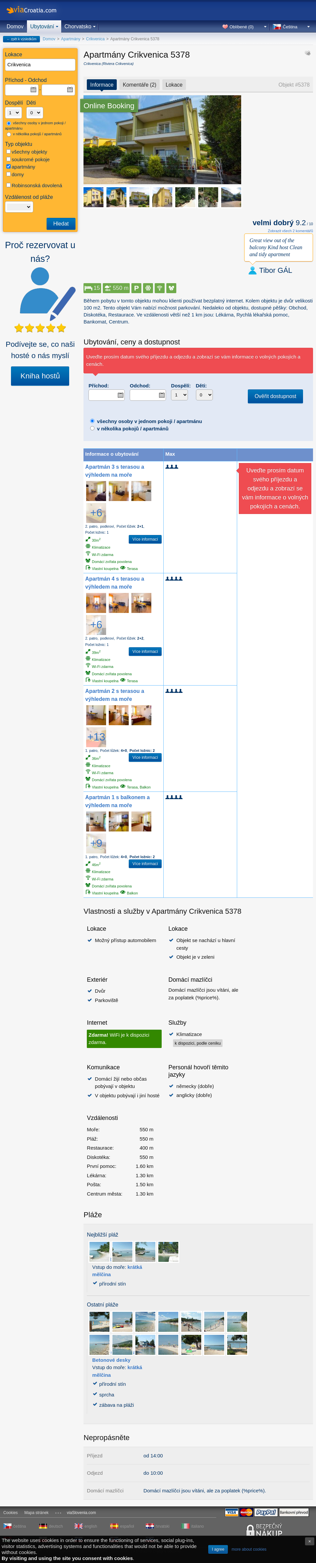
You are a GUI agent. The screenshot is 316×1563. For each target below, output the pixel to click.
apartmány (20, 167)
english (90, 1526)
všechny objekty (26, 152)
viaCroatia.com (38, 10)
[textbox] (40, 65)
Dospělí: (181, 385)
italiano (197, 1526)
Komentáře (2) (139, 85)
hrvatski (162, 1526)
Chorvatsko (78, 26)
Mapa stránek (36, 1512)
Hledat (61, 224)
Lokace (174, 85)
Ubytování (42, 26)
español (127, 1526)
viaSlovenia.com (81, 1512)
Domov (15, 26)
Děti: (201, 385)
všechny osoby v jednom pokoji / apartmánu (35, 126)
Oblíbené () (241, 26)
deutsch (56, 1526)
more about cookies (249, 1549)
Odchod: (140, 385)
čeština (19, 1526)
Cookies (10, 1512)
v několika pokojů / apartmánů (34, 134)
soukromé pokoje (28, 159)
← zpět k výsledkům (21, 39)
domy (15, 174)
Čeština (290, 26)
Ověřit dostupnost (275, 396)
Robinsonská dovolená (34, 185)
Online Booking (108, 106)
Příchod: (98, 385)
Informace (101, 85)
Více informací (145, 539)
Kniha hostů (40, 376)
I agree (218, 1549)
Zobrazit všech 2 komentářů (290, 231)
